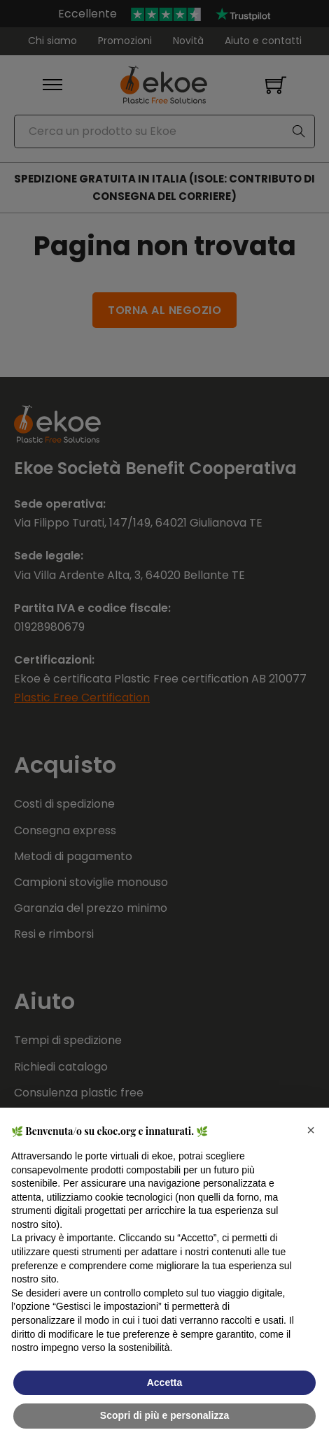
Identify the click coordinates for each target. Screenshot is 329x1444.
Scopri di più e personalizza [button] (164, 1415)
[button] (311, 1130)
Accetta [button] (165, 1382)
